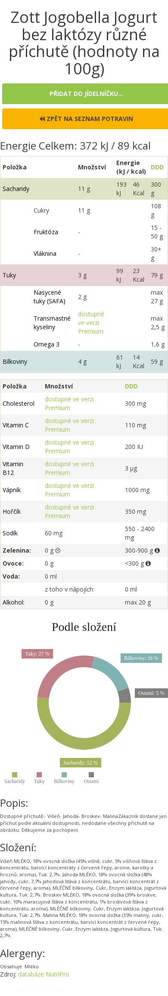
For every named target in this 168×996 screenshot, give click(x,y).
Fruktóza (46, 232)
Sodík (10, 533)
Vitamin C (16, 425)
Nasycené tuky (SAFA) (49, 296)
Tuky (9, 275)
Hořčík (12, 511)
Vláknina (45, 253)
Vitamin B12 (13, 468)
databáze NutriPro (43, 974)
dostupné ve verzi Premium (91, 322)
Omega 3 (46, 344)
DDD (157, 167)
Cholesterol (18, 403)
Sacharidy (16, 189)
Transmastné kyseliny (52, 322)
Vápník (12, 490)
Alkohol (13, 602)
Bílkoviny (15, 361)
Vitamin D (16, 446)
